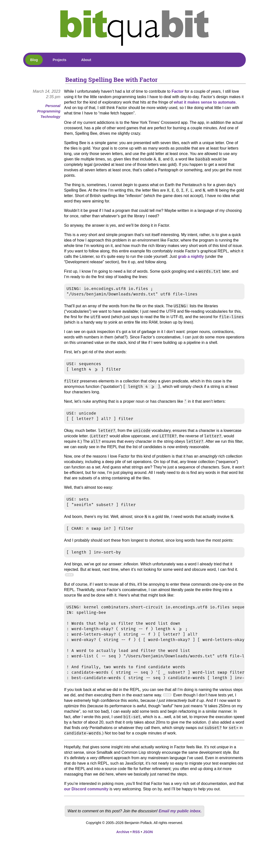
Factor (178, 91)
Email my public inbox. (180, 811)
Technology (50, 117)
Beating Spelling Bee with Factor (111, 80)
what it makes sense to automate (205, 102)
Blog (34, 60)
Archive (122, 832)
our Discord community (86, 789)
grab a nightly (191, 256)
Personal (52, 106)
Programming (48, 111)
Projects (59, 60)
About (86, 60)
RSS (136, 832)
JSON (148, 832)
